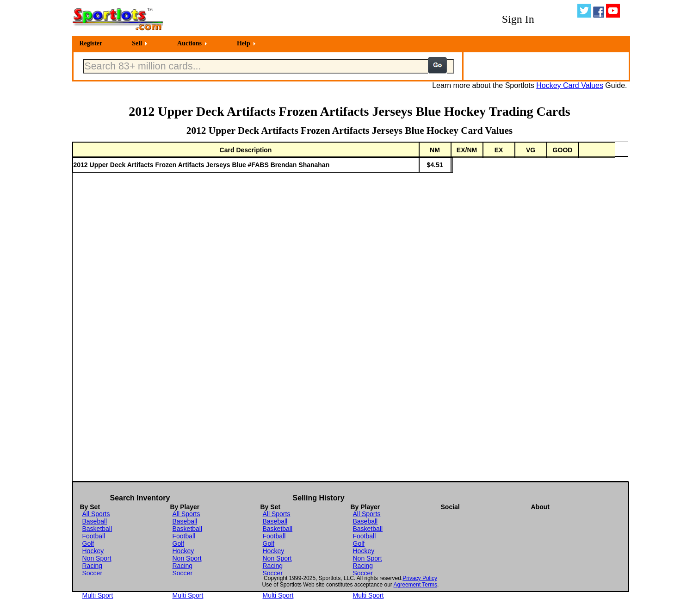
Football (93, 536)
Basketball (97, 528)
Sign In (518, 19)
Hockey (93, 551)
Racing (92, 565)
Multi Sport (97, 595)
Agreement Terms (415, 584)
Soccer (92, 573)
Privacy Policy (419, 578)
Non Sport (96, 558)
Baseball (94, 521)
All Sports (96, 514)
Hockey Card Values (569, 85)
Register (91, 43)
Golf (88, 543)
